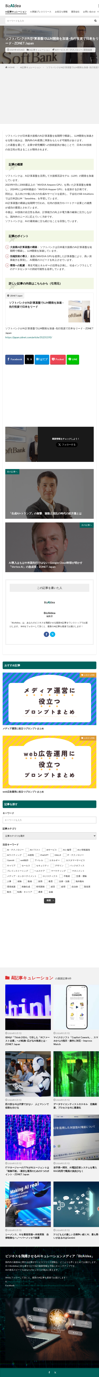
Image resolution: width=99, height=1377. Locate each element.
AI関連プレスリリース (40, 11)
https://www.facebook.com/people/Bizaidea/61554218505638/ (45, 1285)
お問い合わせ (89, 11)
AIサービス (60, 49)
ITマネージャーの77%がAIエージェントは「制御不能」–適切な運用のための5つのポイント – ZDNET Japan (27, 1171)
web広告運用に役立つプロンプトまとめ (23, 791)
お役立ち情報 (61, 11)
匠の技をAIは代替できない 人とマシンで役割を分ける (27, 1106)
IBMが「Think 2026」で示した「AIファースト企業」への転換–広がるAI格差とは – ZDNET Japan (27, 1041)
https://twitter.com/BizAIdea (21, 1281)
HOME (11, 67)
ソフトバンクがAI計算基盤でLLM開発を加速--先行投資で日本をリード (36, 304)
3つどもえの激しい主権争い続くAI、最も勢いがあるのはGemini (75, 1236)
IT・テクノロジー (74, 49)
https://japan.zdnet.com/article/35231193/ (28, 337)
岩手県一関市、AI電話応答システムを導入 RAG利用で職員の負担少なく (76, 1169)
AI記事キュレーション (16, 11)
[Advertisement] (49, 95)
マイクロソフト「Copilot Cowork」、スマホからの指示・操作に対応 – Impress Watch (75, 1041)
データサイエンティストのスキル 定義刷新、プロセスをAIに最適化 (75, 1106)
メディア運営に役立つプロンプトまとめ (23, 728)
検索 (49, 900)
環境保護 (88, 49)
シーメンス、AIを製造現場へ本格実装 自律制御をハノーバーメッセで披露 (27, 1236)
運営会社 (75, 11)
